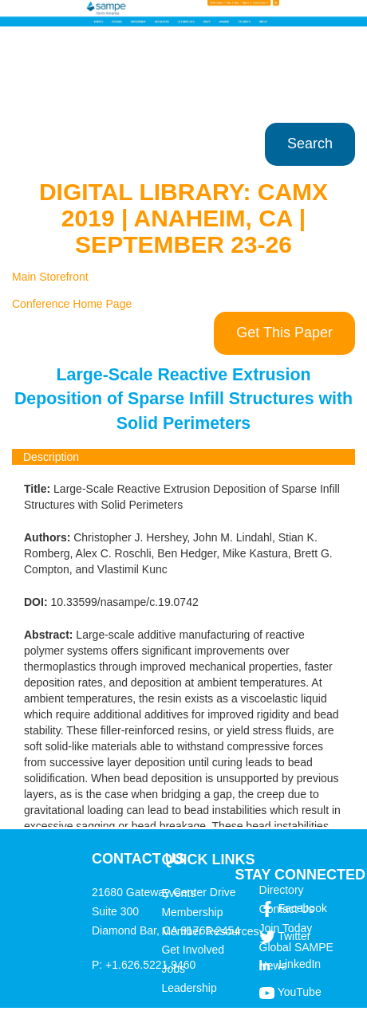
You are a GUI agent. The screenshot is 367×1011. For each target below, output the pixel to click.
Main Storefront (50, 276)
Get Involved (192, 949)
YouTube (300, 991)
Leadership (188, 987)
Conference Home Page (72, 303)
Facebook (302, 908)
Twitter (294, 936)
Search (310, 143)
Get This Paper (284, 332)
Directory (281, 889)
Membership (192, 912)
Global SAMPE (296, 947)
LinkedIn (299, 964)
